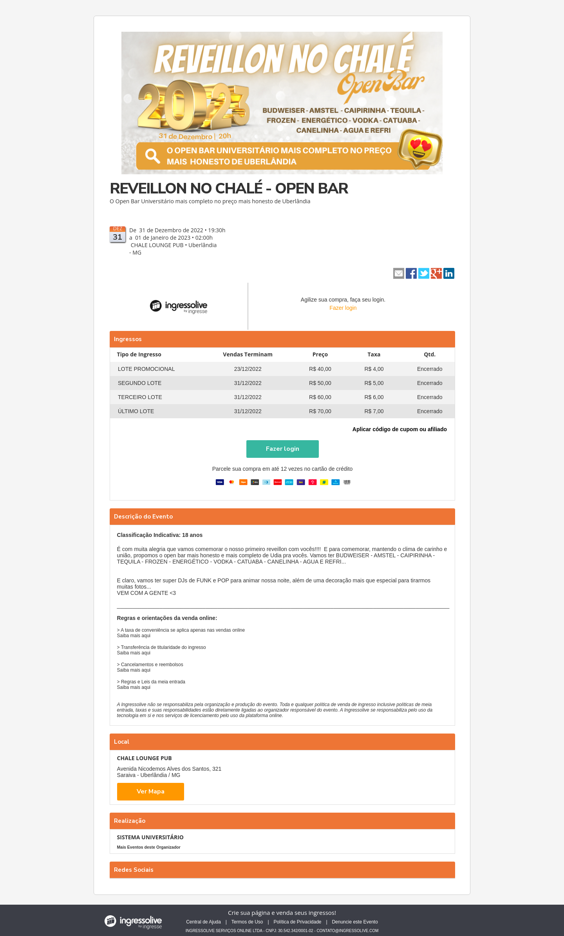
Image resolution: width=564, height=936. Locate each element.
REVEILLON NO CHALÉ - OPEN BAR (229, 189)
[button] (282, 449)
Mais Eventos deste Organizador (149, 847)
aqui (145, 635)
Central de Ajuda (203, 922)
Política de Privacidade (297, 922)
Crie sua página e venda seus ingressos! (282, 912)
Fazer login (342, 308)
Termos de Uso (247, 922)
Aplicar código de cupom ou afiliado (399, 429)
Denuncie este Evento (355, 922)
